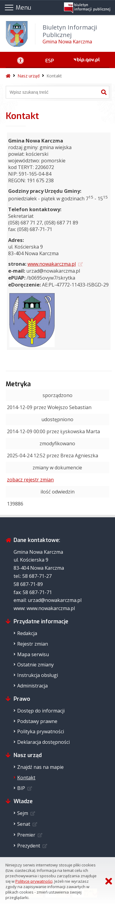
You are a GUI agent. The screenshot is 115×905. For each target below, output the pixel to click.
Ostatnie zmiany (35, 664)
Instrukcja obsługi (37, 675)
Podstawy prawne (37, 721)
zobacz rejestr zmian (30, 479)
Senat (23, 824)
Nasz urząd (29, 76)
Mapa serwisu (33, 654)
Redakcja (27, 633)
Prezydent (28, 845)
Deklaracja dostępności (43, 742)
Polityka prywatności (40, 731)
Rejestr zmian (32, 643)
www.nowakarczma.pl (51, 264)
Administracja (32, 685)
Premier (26, 834)
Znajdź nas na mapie (40, 767)
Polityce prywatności (34, 881)
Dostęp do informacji (41, 710)
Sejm (22, 813)
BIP (21, 788)
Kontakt (54, 76)
